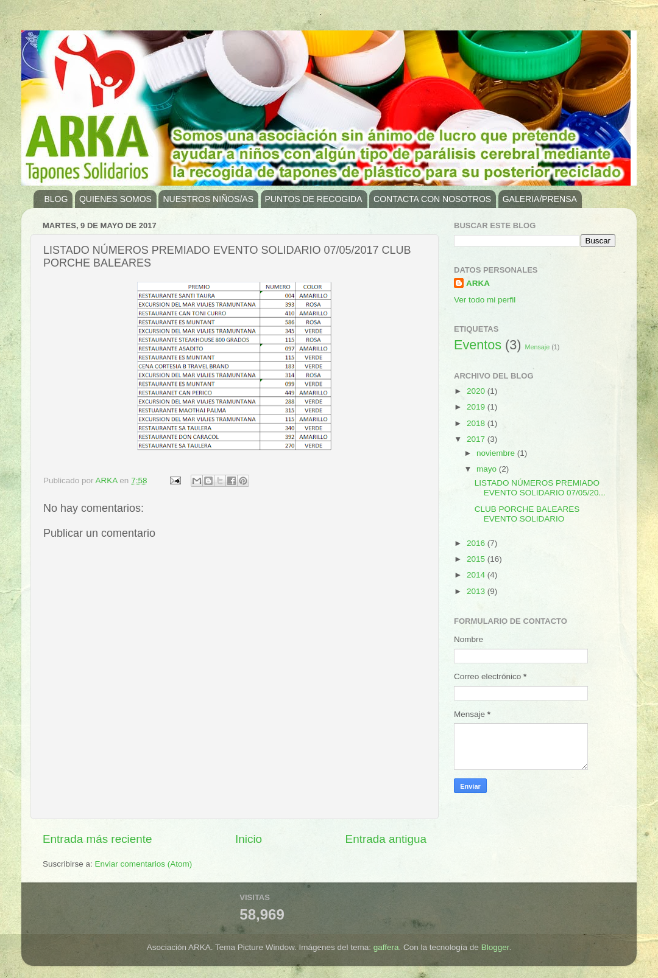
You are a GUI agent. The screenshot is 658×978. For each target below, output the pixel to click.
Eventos (477, 344)
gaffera (386, 947)
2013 (477, 591)
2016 (477, 543)
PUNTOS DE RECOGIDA (314, 199)
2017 (477, 439)
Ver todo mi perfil (484, 299)
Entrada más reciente (97, 839)
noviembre (496, 453)
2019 (477, 406)
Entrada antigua (385, 839)
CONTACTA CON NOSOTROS (432, 199)
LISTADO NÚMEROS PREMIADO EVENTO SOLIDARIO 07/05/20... (540, 487)
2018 (477, 423)
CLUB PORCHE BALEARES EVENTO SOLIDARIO (527, 514)
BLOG (56, 199)
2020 (477, 391)
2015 (477, 559)
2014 (477, 574)
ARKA (478, 283)
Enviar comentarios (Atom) (144, 863)
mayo (487, 468)
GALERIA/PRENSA (540, 199)
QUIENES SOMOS (115, 199)
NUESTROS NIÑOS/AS (208, 199)
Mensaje (537, 347)
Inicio (248, 839)
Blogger (495, 947)
